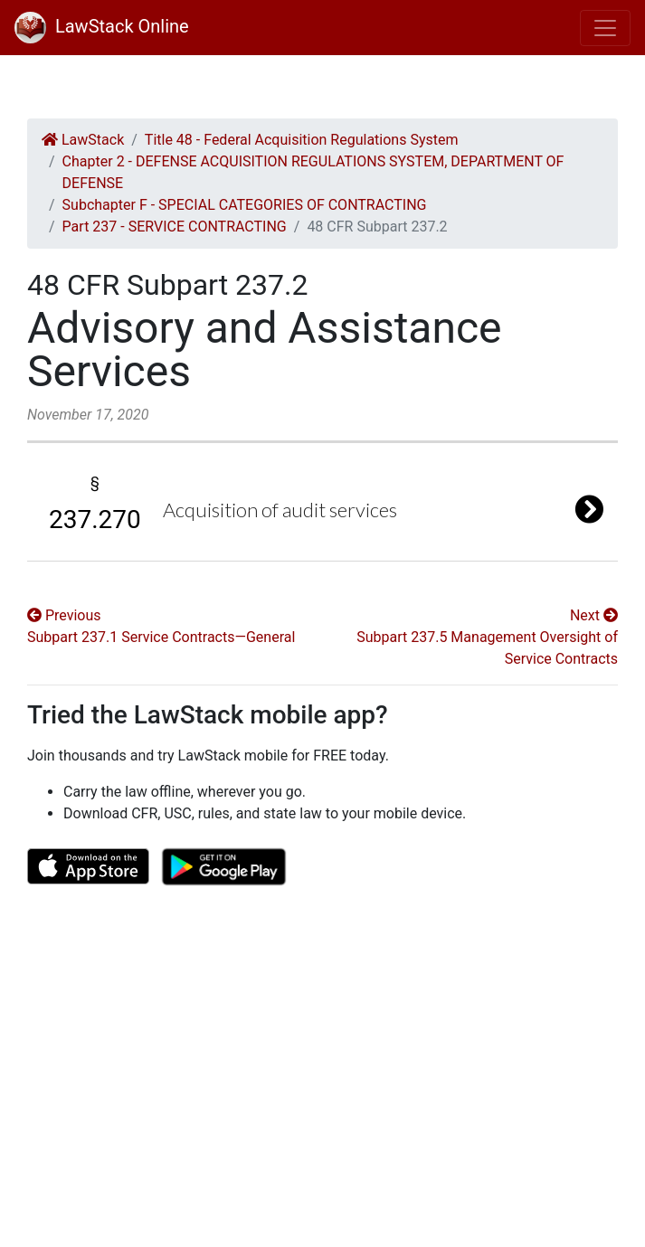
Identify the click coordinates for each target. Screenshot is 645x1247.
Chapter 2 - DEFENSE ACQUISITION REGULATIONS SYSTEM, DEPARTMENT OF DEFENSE (313, 172)
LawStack (83, 139)
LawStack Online (101, 26)
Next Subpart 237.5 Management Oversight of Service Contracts (487, 637)
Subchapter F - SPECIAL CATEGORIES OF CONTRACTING (244, 204)
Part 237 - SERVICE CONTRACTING (174, 226)
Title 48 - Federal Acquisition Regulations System (302, 139)
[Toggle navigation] (605, 28)
